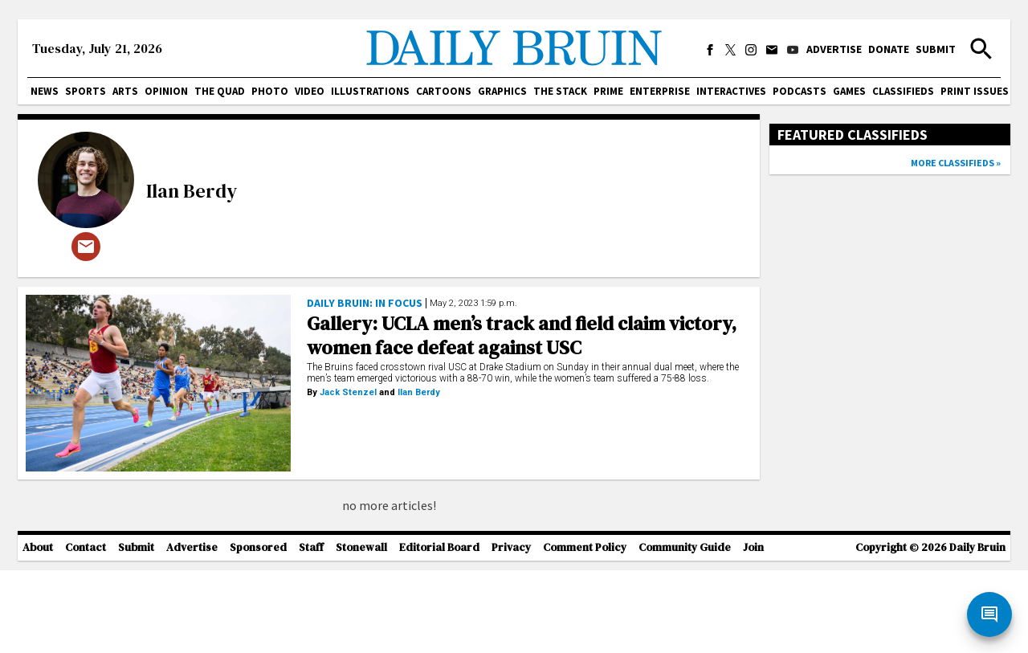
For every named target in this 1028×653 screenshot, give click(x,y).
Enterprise (660, 91)
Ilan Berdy (191, 191)
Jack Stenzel (348, 392)
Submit (936, 49)
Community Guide (684, 631)
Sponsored (258, 631)
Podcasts (799, 91)
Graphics (502, 91)
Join (753, 631)
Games (849, 91)
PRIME (608, 91)
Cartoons (443, 91)
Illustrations (370, 91)
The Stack (560, 91)
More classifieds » (956, 163)
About (37, 631)
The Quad (219, 91)
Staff (311, 631)
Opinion (166, 91)
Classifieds (903, 91)
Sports (85, 91)
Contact (85, 631)
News (45, 91)
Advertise (834, 49)
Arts (125, 91)
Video (309, 91)
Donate (888, 49)
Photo (269, 91)
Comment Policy (584, 631)
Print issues (974, 91)
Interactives (731, 91)
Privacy (511, 631)
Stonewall (361, 631)
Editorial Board (439, 631)
